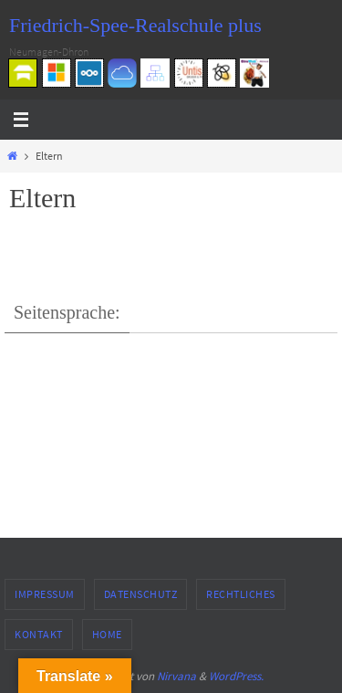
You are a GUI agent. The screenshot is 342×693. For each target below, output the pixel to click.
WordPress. (236, 676)
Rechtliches (240, 594)
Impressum (45, 594)
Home (107, 634)
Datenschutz (141, 594)
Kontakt (39, 634)
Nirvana (176, 676)
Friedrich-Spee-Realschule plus (135, 25)
